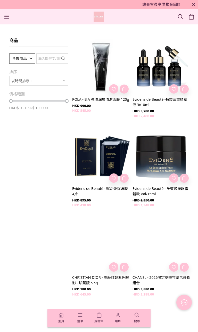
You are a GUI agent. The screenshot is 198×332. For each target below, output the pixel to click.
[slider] (11, 101)
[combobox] (38, 81)
